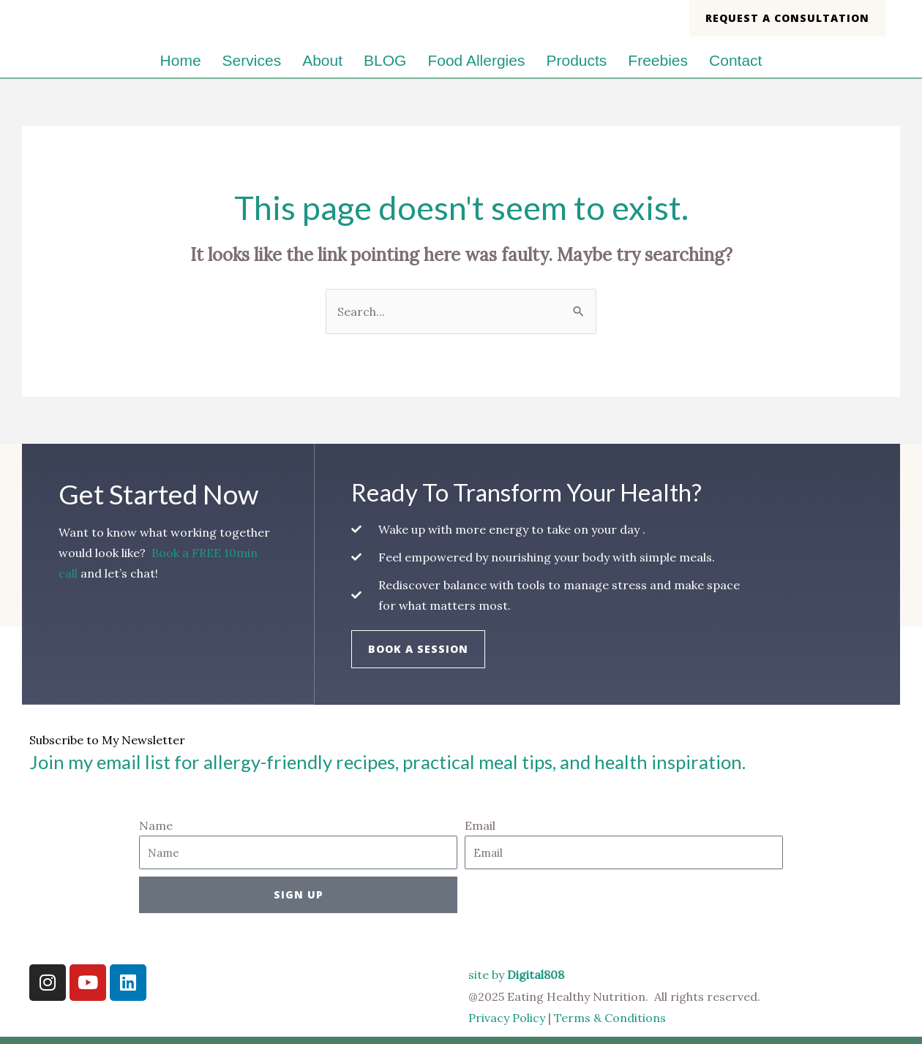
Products (576, 60)
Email (480, 825)
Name (156, 825)
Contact (735, 60)
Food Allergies (476, 60)
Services (252, 60)
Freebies (658, 60)
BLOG (385, 60)
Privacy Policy (506, 1017)
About (322, 60)
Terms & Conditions (611, 1017)
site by (516, 974)
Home (180, 60)
